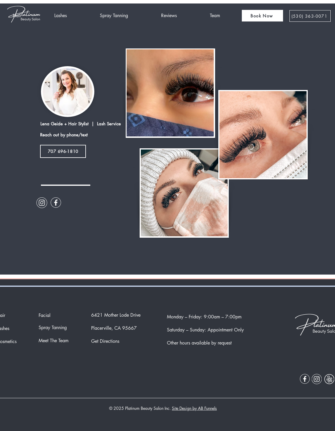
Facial (45, 315)
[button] (262, 15)
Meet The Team (54, 341)
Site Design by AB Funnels (194, 408)
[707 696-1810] (63, 151)
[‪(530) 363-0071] (310, 16)
